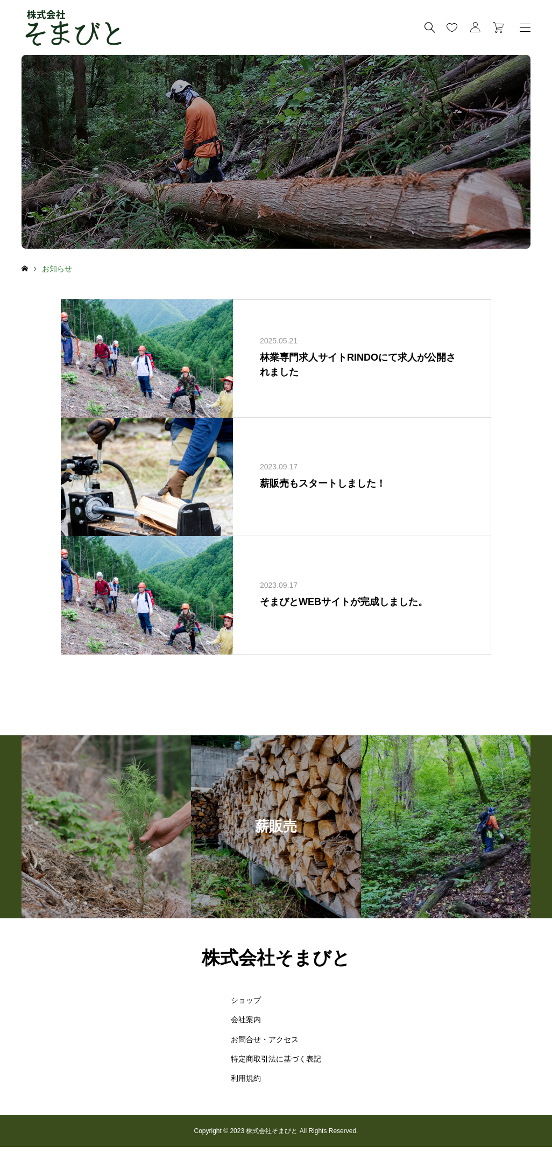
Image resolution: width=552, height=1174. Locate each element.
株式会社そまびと (276, 957)
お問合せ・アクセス (265, 1039)
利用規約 (246, 1078)
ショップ (246, 1000)
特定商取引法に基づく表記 (276, 1059)
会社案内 (246, 1019)
